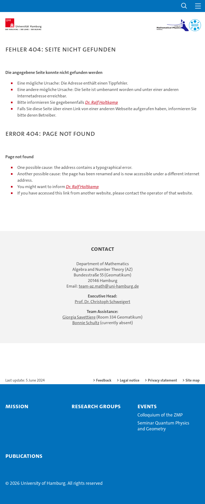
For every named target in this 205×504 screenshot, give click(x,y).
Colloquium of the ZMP (160, 415)
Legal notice (129, 380)
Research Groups (96, 406)
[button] (184, 6)
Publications (23, 455)
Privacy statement (162, 380)
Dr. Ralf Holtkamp (101, 102)
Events (147, 406)
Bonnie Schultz (85, 323)
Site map (193, 380)
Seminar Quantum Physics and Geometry (163, 426)
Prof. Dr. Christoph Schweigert (102, 301)
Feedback (103, 380)
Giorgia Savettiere (79, 317)
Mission (16, 406)
